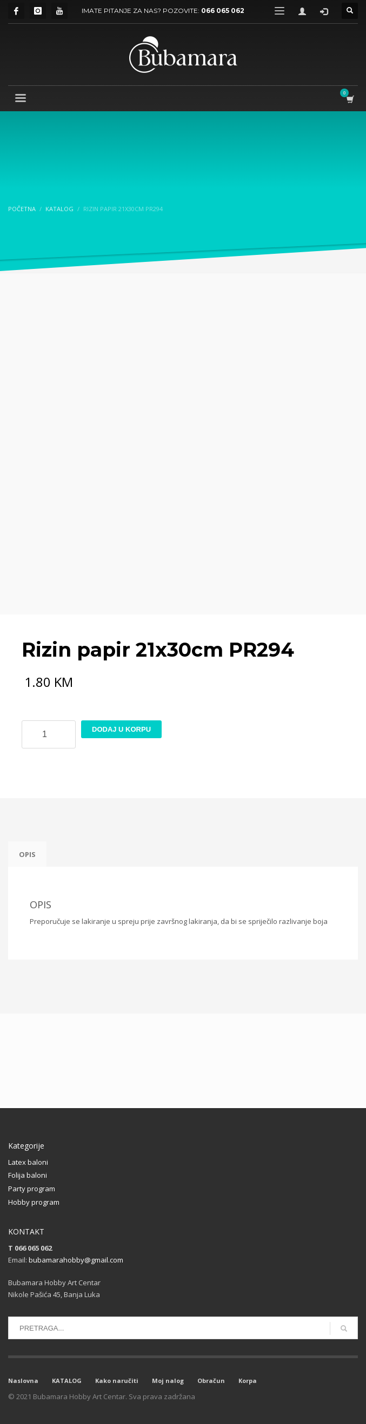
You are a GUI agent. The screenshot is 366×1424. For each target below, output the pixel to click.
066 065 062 (222, 10)
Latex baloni (28, 1162)
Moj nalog (168, 1380)
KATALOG (67, 1380)
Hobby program (33, 1202)
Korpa (247, 1380)
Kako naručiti (116, 1380)
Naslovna (23, 1380)
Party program (31, 1188)
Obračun (211, 1380)
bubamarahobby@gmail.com (76, 1260)
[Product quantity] (49, 734)
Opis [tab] (27, 854)
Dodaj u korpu (121, 729)
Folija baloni (27, 1175)
